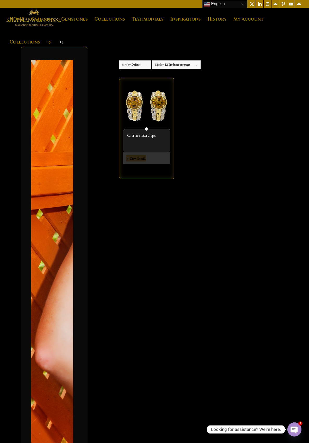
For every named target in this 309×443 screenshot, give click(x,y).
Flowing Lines (51, 258)
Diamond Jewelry (54, 157)
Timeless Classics (53, 294)
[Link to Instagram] (267, 4)
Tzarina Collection (54, 303)
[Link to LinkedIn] (259, 4)
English (214, 4)
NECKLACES (52, 184)
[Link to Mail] (275, 4)
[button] (146, 171)
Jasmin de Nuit (51, 267)
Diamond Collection (55, 249)
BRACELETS (51, 148)
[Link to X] (252, 4)
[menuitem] (17, 19)
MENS (45, 175)
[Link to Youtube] (291, 4)
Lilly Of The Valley (55, 276)
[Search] (61, 42)
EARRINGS (50, 166)
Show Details (136, 159)
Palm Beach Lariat (53, 285)
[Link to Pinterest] (283, 4)
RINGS (46, 193)
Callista (44, 240)
